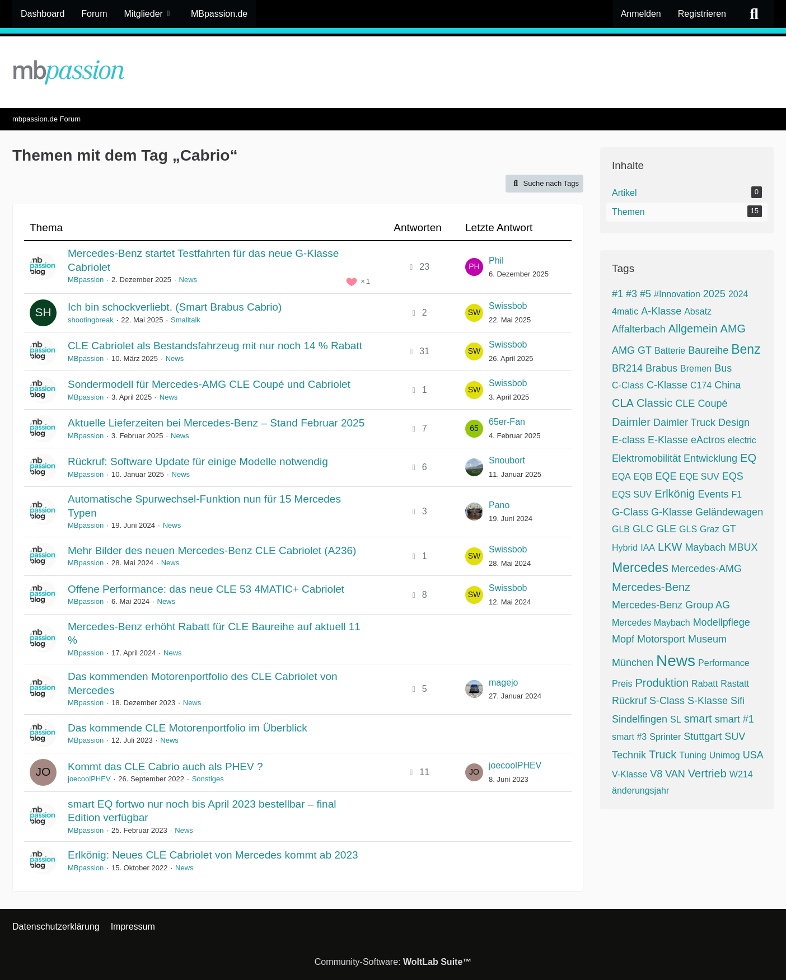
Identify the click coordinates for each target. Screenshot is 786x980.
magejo (503, 682)
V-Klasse (629, 774)
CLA (623, 403)
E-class (628, 440)
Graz (709, 529)
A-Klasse (661, 311)
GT (729, 528)
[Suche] (754, 14)
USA (753, 755)
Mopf (623, 639)
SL (675, 719)
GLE (666, 528)
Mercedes (640, 567)
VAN (675, 774)
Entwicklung (710, 458)
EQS (732, 476)
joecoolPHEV (89, 779)
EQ (748, 458)
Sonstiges (208, 779)
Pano (499, 505)
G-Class (630, 512)
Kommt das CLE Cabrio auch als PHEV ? (165, 766)
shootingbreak (91, 320)
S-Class (667, 700)
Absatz (698, 311)
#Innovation (677, 294)
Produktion (662, 683)
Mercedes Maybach (651, 622)
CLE (685, 403)
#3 (631, 293)
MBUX (742, 547)
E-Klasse (668, 440)
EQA (621, 476)
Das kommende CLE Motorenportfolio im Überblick (187, 728)
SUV (734, 736)
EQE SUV (699, 476)
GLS (688, 529)
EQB (643, 476)
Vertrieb (707, 773)
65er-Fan (507, 421)
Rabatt (704, 683)
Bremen (696, 368)
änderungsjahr (640, 790)
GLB (621, 529)
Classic (654, 403)
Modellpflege (721, 622)
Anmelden (641, 13)
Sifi (738, 700)
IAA (647, 547)
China (727, 385)
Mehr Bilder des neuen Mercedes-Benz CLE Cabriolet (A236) (212, 550)
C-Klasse (667, 385)
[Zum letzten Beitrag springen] (474, 267)
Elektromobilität (646, 458)
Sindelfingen (639, 719)
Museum (707, 639)
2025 (714, 293)
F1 (736, 494)
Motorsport (661, 639)
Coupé (712, 403)
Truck (662, 754)
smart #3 (629, 737)
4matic (625, 311)
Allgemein (693, 328)
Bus (723, 368)
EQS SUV (632, 494)
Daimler (631, 422)
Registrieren (702, 13)
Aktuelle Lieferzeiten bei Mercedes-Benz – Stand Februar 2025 (216, 423)
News (188, 279)
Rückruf (629, 700)
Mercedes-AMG (706, 568)
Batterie (669, 350)
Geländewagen (729, 512)
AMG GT (632, 350)
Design (734, 422)
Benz (745, 349)
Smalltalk (185, 320)
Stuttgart (703, 736)
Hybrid (625, 547)
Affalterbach (639, 329)
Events (713, 494)
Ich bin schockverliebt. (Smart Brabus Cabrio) (175, 307)
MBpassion (86, 279)
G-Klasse (672, 512)
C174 (701, 385)
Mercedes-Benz (651, 587)
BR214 (627, 368)
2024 (738, 294)
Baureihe (708, 350)
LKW (670, 547)
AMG (733, 328)
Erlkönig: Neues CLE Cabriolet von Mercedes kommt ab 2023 (213, 855)
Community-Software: (393, 962)
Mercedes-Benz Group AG (671, 605)
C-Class (628, 385)
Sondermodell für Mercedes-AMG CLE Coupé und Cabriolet (209, 384)
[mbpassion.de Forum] (393, 72)
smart (698, 718)
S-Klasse (707, 700)
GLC (643, 528)
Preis (622, 683)
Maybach (705, 547)
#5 (645, 293)
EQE (666, 476)
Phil (496, 260)
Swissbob (508, 306)
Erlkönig (674, 493)
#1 (617, 293)
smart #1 (734, 719)
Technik (629, 755)
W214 (741, 774)
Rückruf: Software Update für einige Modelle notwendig (198, 461)
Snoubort (507, 460)
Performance (724, 663)
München (632, 662)
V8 (656, 774)
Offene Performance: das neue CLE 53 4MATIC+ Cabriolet (206, 589)
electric (742, 440)
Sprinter (665, 737)
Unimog (724, 755)
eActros (708, 440)
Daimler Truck (684, 422)
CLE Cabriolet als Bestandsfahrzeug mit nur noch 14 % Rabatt (215, 345)
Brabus (661, 368)
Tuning (692, 755)
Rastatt (734, 683)
